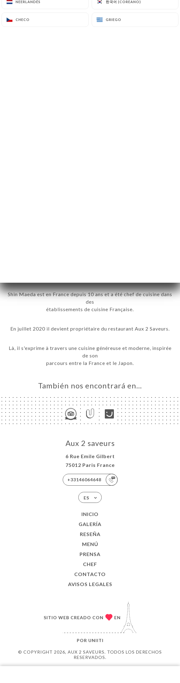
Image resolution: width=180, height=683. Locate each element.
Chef (90, 564)
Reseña (90, 534)
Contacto (90, 574)
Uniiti (96, 640)
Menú (90, 544)
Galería (90, 524)
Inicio (90, 514)
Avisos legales (90, 584)
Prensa (90, 554)
